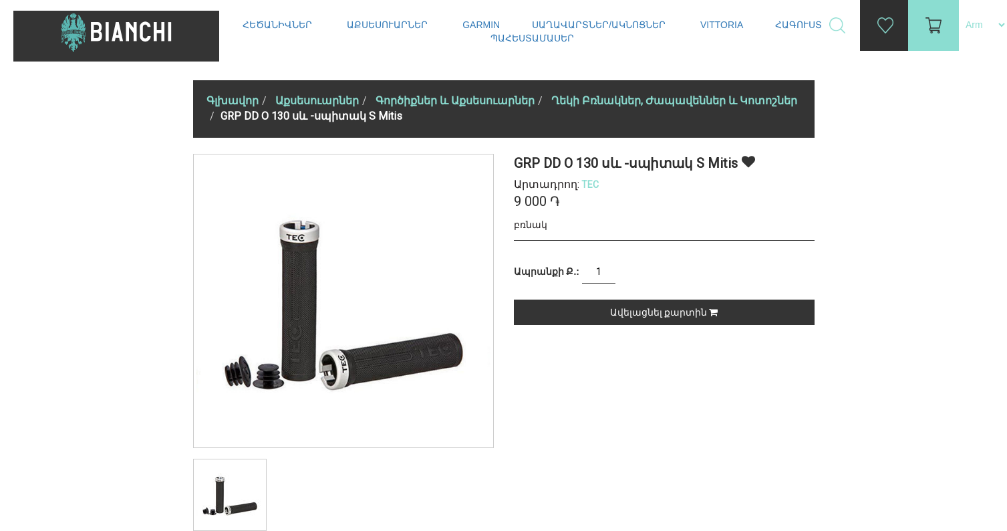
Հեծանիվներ (279, 24)
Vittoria (721, 24)
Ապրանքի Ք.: (546, 271)
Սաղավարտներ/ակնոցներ (600, 24)
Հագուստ (800, 24)
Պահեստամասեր (533, 38)
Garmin (481, 24)
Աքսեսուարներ (388, 24)
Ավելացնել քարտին (664, 312)
